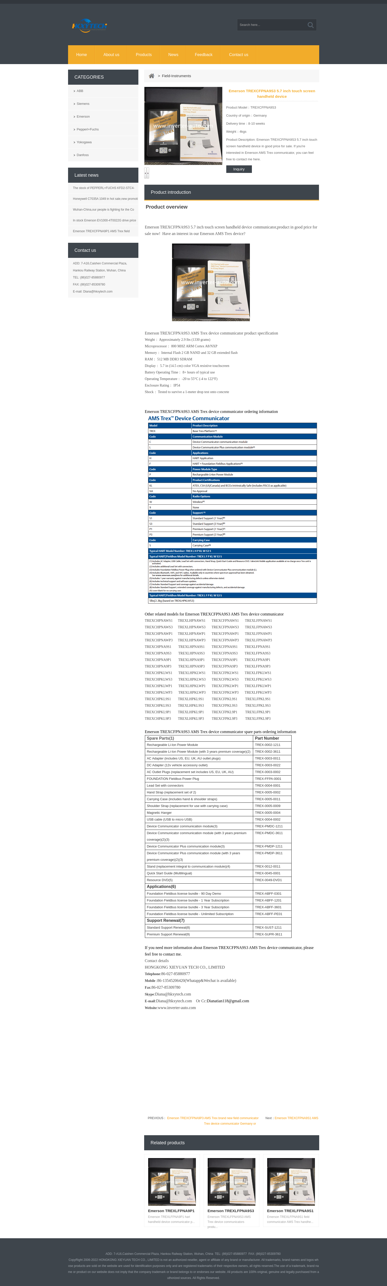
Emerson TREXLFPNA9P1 (171, 1211)
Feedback (203, 55)
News (173, 55)
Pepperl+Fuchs (88, 129)
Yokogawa (84, 142)
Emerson (83, 116)
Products (144, 55)
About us (111, 55)
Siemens (83, 104)
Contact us (238, 55)
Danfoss (83, 155)
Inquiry (239, 169)
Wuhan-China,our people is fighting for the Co (103, 209)
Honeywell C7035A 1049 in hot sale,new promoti (105, 199)
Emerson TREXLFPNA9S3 (231, 1211)
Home (81, 55)
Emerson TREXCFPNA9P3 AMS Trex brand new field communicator (212, 1118)
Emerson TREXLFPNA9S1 (290, 1211)
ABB (80, 91)
